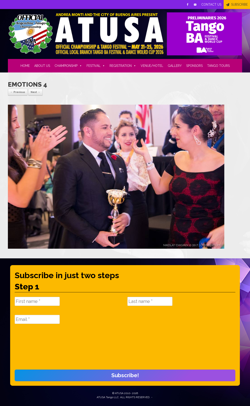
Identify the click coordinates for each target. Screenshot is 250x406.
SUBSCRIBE (239, 4)
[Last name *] (149, 301)
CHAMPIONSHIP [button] (68, 65)
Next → (35, 92)
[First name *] (37, 301)
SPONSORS (194, 66)
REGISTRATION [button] (123, 65)
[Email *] (37, 319)
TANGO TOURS (218, 66)
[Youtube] (195, 4)
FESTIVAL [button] (96, 65)
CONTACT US (211, 4)
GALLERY (175, 66)
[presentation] (33, 349)
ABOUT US (42, 66)
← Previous (17, 92)
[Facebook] (187, 4)
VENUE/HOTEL (152, 66)
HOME (25, 66)
